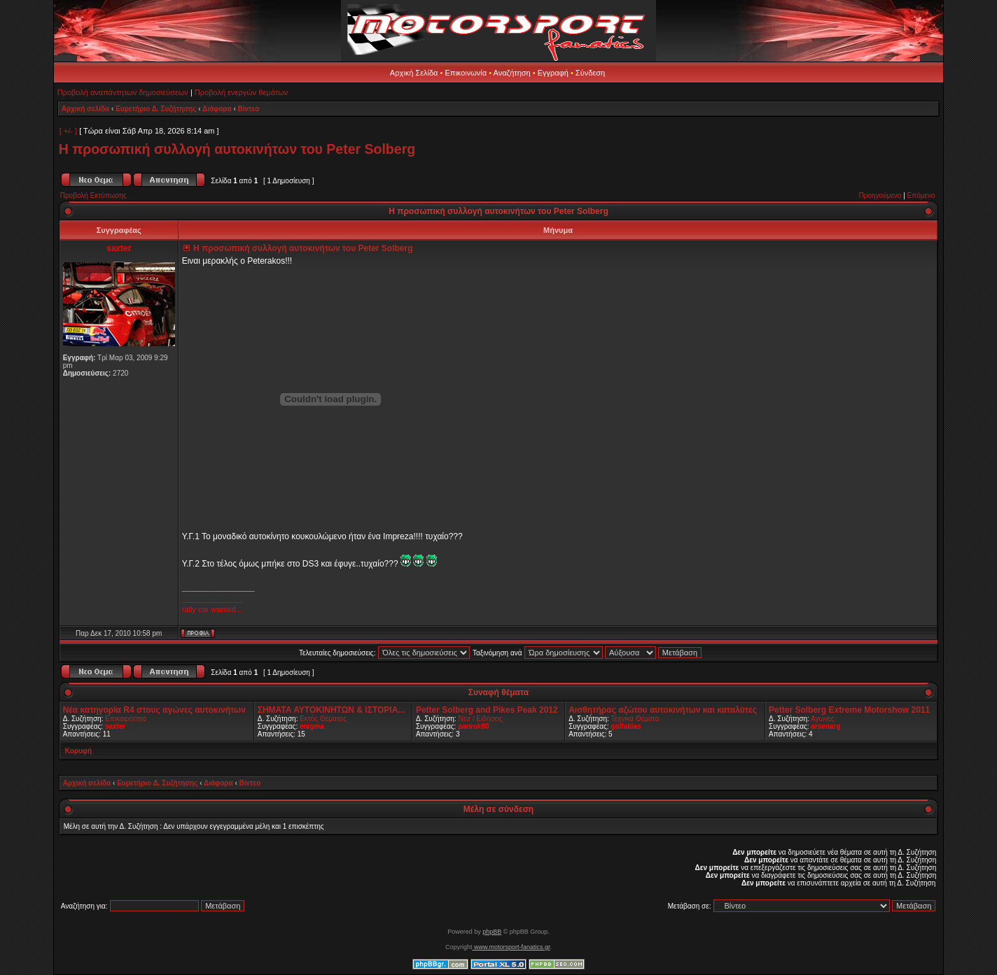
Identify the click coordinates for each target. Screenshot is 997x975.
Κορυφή (78, 751)
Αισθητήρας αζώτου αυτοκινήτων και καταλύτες (663, 710)
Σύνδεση (590, 73)
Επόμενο (921, 195)
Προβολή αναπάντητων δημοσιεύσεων (122, 92)
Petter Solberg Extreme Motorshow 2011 (849, 710)
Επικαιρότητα (125, 719)
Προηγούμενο (880, 195)
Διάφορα (217, 109)
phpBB (491, 931)
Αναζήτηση (512, 73)
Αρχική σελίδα (86, 109)
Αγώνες (823, 719)
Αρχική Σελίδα (414, 73)
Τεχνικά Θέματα (635, 719)
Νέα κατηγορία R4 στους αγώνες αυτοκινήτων (154, 710)
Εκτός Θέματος (323, 719)
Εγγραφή (553, 73)
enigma (312, 726)
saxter (115, 726)
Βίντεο (249, 109)
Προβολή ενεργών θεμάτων (241, 92)
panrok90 (473, 726)
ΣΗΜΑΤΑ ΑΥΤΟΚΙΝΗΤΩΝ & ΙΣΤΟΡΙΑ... (331, 710)
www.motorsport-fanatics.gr (511, 947)
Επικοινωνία (466, 73)
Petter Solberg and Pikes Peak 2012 (487, 710)
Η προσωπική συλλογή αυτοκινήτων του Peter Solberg (237, 149)
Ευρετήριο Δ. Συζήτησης (156, 109)
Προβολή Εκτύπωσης (93, 195)
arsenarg (825, 726)
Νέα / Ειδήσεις (480, 719)
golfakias (626, 726)
